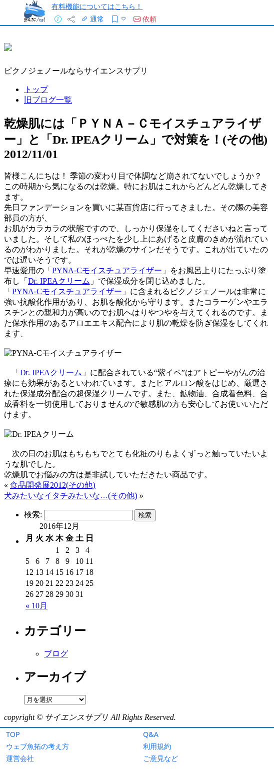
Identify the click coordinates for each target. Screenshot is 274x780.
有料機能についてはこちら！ (97, 6)
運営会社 (20, 758)
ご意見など (160, 758)
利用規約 (157, 746)
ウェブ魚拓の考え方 (37, 746)
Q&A (150, 734)
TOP (13, 734)
